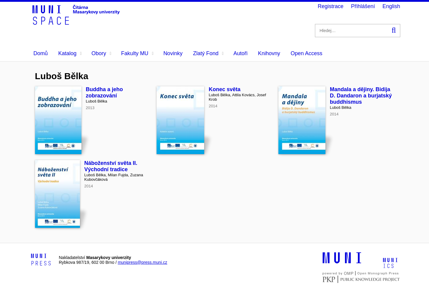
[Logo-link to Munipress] (41, 260)
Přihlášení (363, 6)
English (391, 6)
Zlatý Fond (208, 53)
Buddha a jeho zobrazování (104, 92)
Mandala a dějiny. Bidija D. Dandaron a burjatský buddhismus (361, 95)
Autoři (241, 53)
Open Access (306, 53)
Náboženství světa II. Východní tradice (110, 166)
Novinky (173, 53)
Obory (101, 53)
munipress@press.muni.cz (142, 262)
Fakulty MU (137, 53)
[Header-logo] (77, 23)
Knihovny (269, 53)
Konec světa (224, 89)
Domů (41, 53)
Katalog (70, 53)
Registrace (330, 6)
